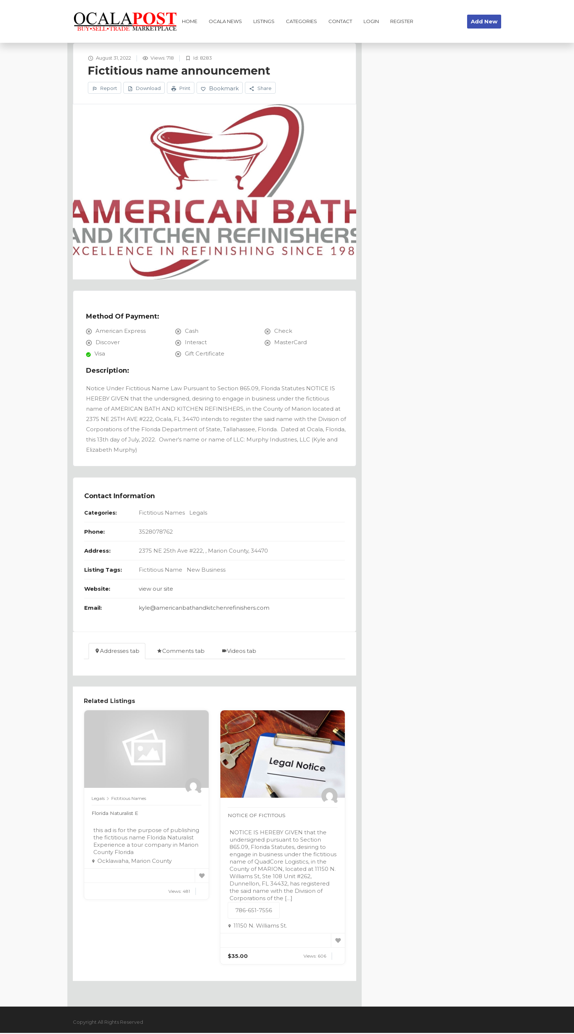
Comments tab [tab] (181, 651)
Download (144, 89)
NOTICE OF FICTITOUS (260, 816)
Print (180, 89)
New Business (206, 570)
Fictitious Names (162, 513)
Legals (198, 513)
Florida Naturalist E (118, 814)
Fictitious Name (160, 570)
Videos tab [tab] (238, 651)
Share (260, 89)
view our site (156, 589)
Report (104, 89)
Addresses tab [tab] (116, 651)
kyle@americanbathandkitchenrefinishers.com (204, 608)
